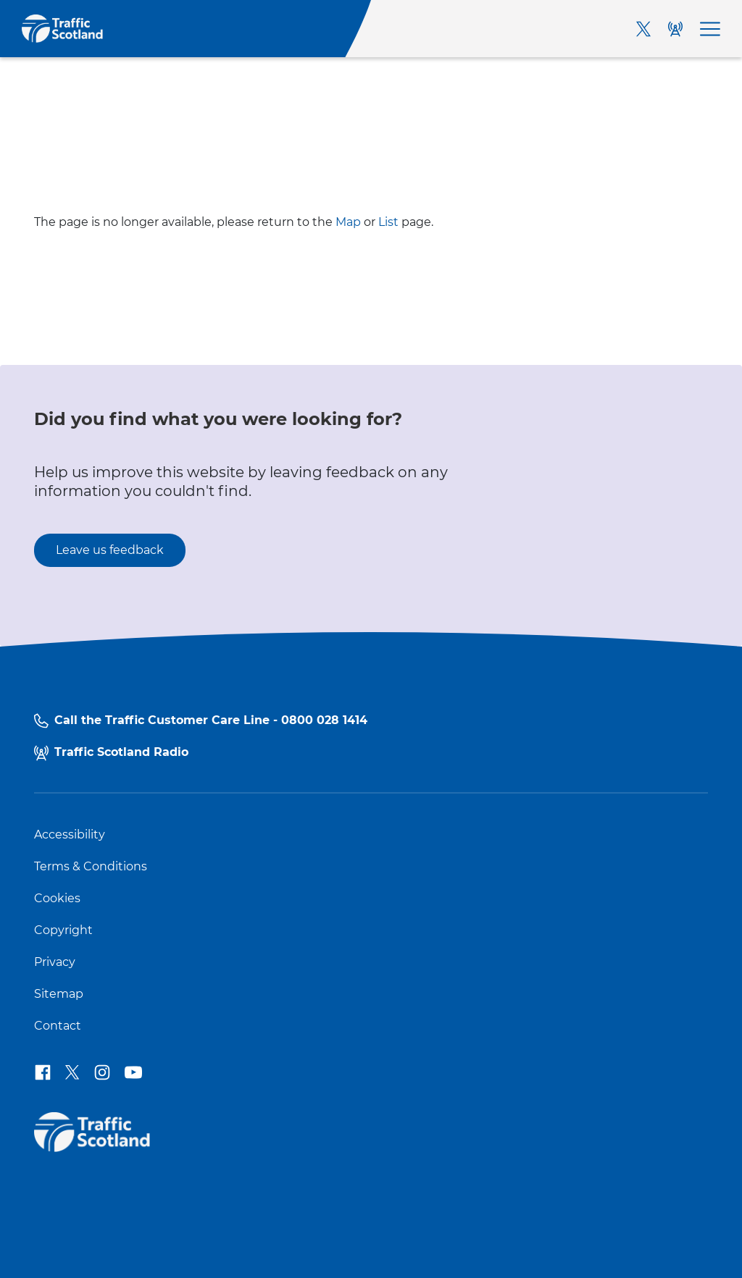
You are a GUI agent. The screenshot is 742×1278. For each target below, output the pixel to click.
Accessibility (69, 835)
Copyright (63, 930)
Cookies (57, 898)
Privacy (54, 962)
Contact (57, 1026)
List (388, 222)
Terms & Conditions (90, 867)
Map (348, 222)
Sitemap (58, 994)
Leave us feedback (110, 550)
